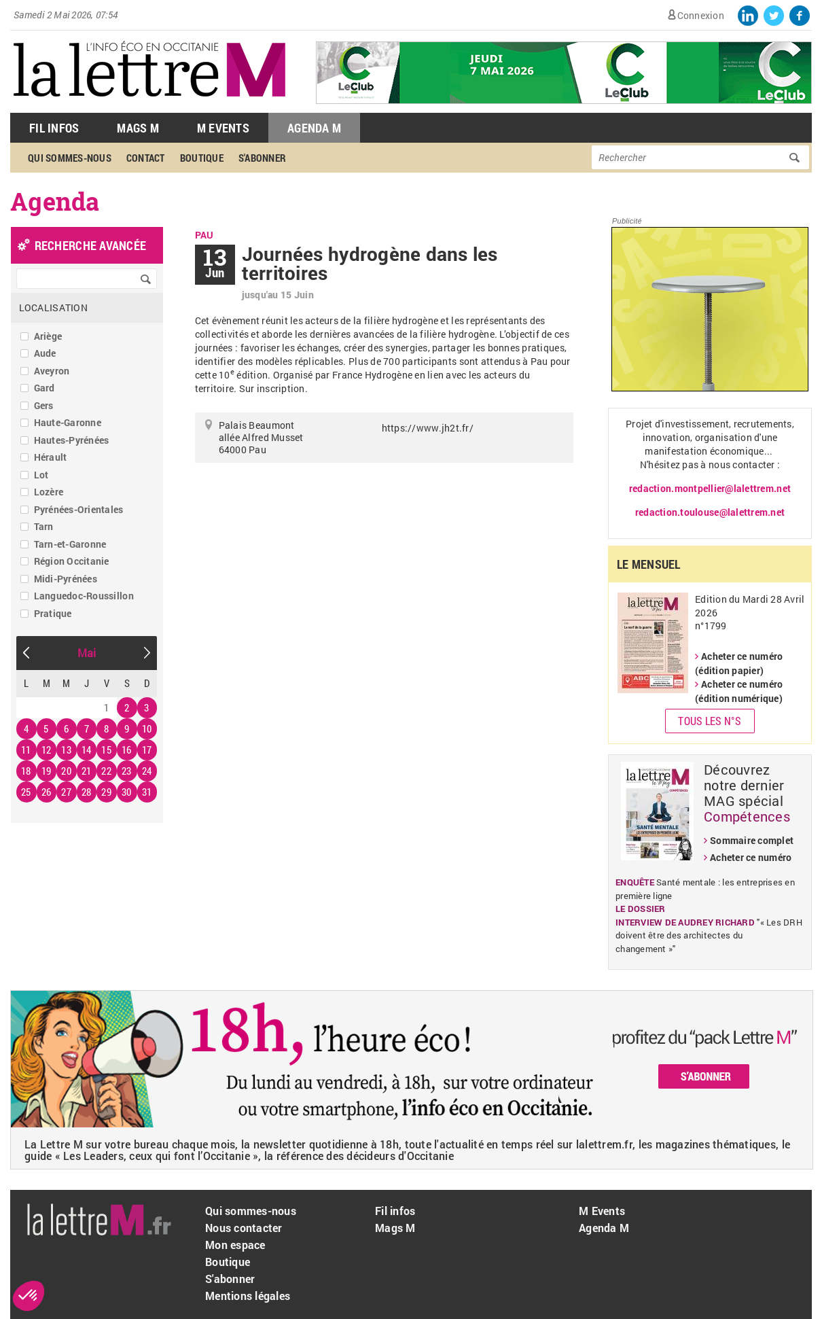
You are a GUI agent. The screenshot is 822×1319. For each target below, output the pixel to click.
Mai (86, 653)
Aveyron (52, 370)
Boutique (202, 157)
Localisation (53, 307)
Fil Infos (54, 128)
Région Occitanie (71, 561)
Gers (44, 405)
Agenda (55, 201)
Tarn (44, 526)
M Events (223, 128)
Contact (145, 157)
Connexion (700, 15)
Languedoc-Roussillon (84, 595)
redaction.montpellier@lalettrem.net (710, 488)
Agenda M (314, 128)
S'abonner (262, 157)
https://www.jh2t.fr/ (427, 427)
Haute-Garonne (67, 422)
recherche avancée (90, 245)
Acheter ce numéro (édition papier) (739, 663)
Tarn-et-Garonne (70, 544)
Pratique (53, 613)
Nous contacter (244, 1227)
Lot (41, 474)
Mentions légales (247, 1295)
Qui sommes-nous (69, 157)
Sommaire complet (751, 840)
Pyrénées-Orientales (79, 509)
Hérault (50, 457)
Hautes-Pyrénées (71, 440)
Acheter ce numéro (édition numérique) (739, 691)
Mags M (138, 128)
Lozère (49, 491)
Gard (44, 387)
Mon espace (235, 1244)
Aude (45, 353)
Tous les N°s (709, 721)
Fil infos (395, 1210)
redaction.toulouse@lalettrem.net (710, 512)
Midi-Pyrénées (65, 578)
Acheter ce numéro (750, 857)
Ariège (48, 336)
